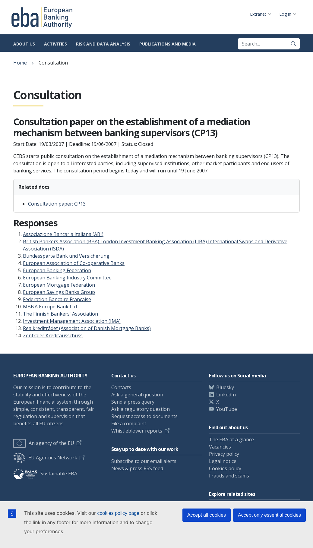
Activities (55, 44)
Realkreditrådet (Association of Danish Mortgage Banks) (87, 328)
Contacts (121, 387)
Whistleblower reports (136, 430)
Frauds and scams (229, 475)
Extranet (258, 14)
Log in (285, 14)
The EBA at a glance (231, 439)
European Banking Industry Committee (67, 277)
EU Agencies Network (45, 457)
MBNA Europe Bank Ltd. (50, 306)
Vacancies (220, 446)
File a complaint (128, 423)
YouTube (226, 409)
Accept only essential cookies (269, 515)
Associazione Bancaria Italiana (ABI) (63, 234)
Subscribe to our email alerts (143, 461)
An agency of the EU (43, 443)
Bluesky (225, 387)
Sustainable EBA (45, 473)
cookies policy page (118, 513)
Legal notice (222, 461)
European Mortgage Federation (59, 285)
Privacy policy (224, 454)
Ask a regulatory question (140, 409)
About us (24, 44)
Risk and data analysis (103, 44)
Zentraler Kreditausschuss (53, 335)
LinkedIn (226, 394)
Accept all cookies (206, 515)
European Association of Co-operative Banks (74, 263)
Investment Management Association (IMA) (72, 321)
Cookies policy (225, 468)
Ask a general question (137, 394)
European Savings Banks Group (59, 292)
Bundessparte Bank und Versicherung (66, 256)
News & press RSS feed (137, 468)
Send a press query (132, 401)
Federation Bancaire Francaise (57, 299)
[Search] (293, 43)
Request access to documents (144, 416)
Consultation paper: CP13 (57, 203)
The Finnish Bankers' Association (60, 313)
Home (20, 62)
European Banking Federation (57, 270)
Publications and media (167, 44)
